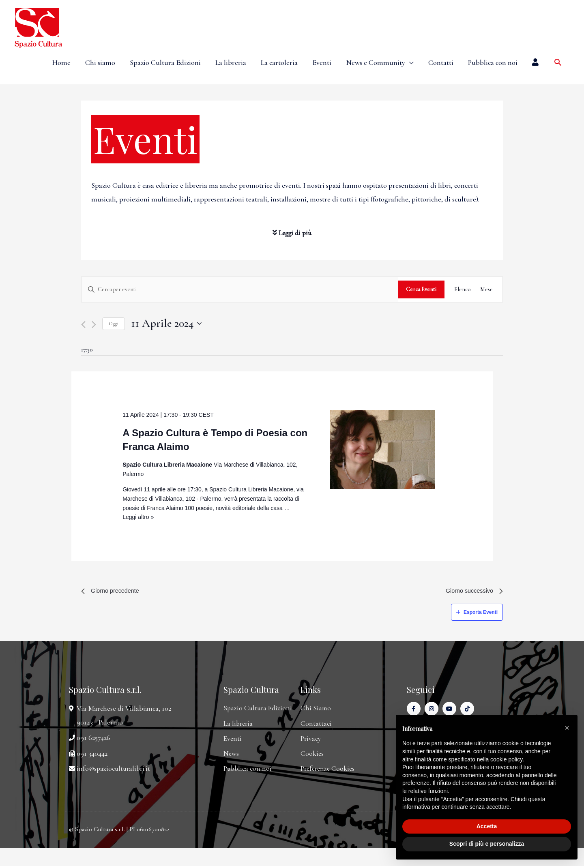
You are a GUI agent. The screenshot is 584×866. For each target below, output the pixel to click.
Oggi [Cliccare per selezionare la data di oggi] (113, 323)
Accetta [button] (487, 826)
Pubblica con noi (492, 62)
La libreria (230, 62)
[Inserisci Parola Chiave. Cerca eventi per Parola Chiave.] (240, 289)
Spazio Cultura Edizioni (165, 62)
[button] (566, 727)
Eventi (321, 62)
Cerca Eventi (421, 289)
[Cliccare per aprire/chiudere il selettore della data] (166, 323)
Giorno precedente (113, 591)
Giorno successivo (471, 591)
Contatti (440, 62)
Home (61, 62)
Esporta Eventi (477, 614)
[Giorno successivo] (94, 324)
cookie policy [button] (506, 759)
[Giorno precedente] (83, 324)
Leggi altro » (138, 517)
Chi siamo (100, 62)
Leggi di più (292, 232)
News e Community (375, 62)
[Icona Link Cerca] (558, 62)
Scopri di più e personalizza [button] (486, 843)
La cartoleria (279, 62)
